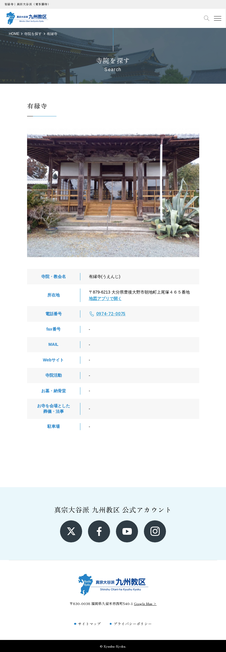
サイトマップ (89, 623)
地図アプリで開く (105, 298)
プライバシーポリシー (133, 623)
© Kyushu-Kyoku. (113, 645)
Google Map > (145, 603)
